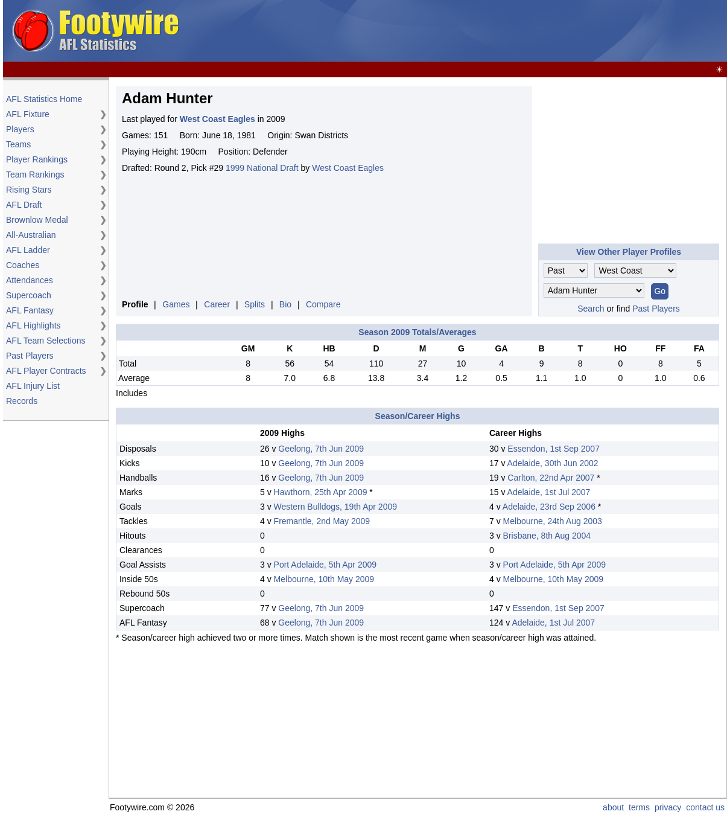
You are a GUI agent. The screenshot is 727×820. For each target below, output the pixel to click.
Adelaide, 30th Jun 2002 (552, 463)
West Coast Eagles (348, 168)
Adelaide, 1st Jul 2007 (549, 492)
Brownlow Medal (37, 220)
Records (21, 401)
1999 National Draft (262, 168)
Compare (323, 304)
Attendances (29, 280)
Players (20, 129)
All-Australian (31, 235)
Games (175, 304)
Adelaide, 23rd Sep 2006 (549, 506)
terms (639, 807)
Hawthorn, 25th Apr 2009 (320, 492)
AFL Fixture (27, 114)
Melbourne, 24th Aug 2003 (552, 521)
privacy (668, 807)
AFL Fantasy (30, 310)
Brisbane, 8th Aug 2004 (547, 535)
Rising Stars (28, 189)
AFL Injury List (33, 386)
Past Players (30, 355)
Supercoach (28, 295)
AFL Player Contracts (46, 371)
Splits (254, 304)
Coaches (22, 265)
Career (217, 304)
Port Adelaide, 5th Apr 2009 (325, 564)
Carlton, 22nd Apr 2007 (550, 477)
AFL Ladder (28, 250)
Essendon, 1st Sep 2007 (553, 448)
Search (590, 308)
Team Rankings (35, 174)
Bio (285, 304)
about (613, 807)
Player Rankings (37, 159)
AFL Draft (24, 205)
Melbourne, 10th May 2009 (324, 579)
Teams (18, 144)
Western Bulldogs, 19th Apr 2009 (335, 506)
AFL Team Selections (46, 340)
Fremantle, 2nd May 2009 (322, 521)
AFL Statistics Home (44, 99)
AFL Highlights (33, 325)
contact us (705, 807)
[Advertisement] (505, 31)
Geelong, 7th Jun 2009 (321, 448)
